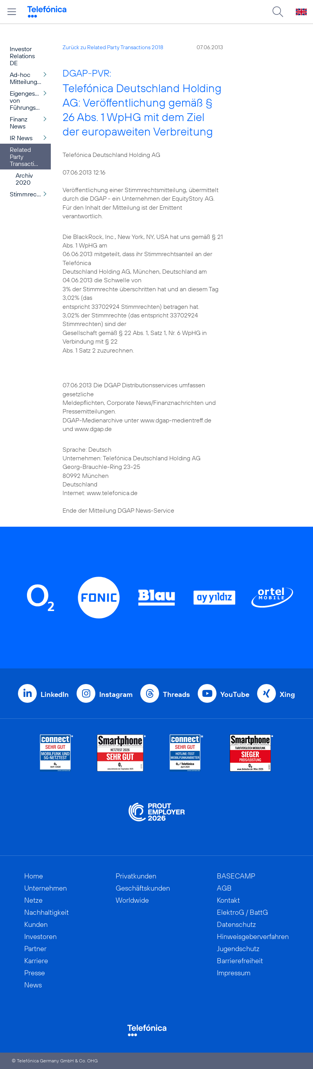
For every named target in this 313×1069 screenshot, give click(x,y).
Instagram (115, 694)
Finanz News (18, 122)
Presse (34, 972)
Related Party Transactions (27, 156)
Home (33, 875)
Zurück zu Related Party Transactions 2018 (113, 47)
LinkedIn (55, 694)
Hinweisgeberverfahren (253, 936)
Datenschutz (236, 924)
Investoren (40, 936)
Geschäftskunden (143, 888)
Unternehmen (45, 888)
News (33, 984)
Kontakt (228, 900)
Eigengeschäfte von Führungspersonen (30, 100)
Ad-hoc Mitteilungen (27, 78)
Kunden (36, 924)
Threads (176, 694)
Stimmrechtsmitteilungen (30, 194)
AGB (224, 888)
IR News (21, 138)
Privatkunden (136, 875)
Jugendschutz (238, 948)
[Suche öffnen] (278, 11)
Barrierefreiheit (240, 960)
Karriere (36, 960)
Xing (287, 694)
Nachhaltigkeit (46, 912)
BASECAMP (236, 875)
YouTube (234, 694)
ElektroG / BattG (242, 912)
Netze (33, 900)
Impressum (233, 972)
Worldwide (132, 900)
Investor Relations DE (22, 56)
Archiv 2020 (24, 178)
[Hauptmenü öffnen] (11, 11)
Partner (35, 948)
